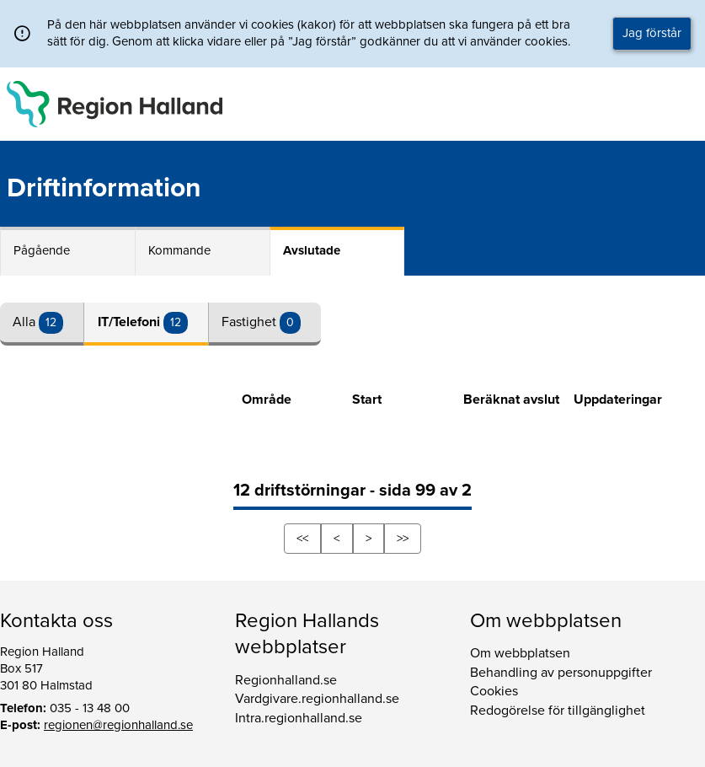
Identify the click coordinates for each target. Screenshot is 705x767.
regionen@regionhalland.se (118, 724)
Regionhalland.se (286, 680)
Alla (26, 322)
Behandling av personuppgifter (561, 672)
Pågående (41, 250)
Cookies (494, 691)
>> (403, 538)
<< (302, 538)
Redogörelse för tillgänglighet (557, 710)
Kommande (179, 250)
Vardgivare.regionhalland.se (317, 698)
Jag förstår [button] (651, 32)
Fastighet (251, 322)
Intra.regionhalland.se (298, 718)
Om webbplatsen (520, 653)
